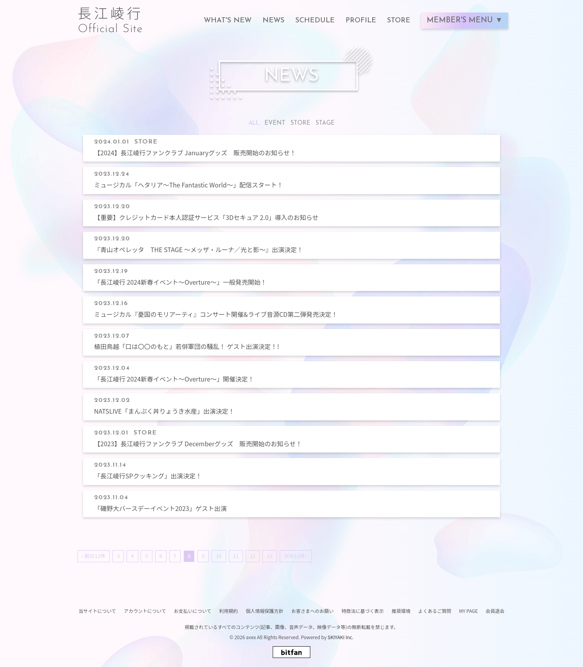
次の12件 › (296, 556)
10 (218, 556)
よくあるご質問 (434, 610)
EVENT (274, 123)
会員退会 (495, 610)
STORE (300, 123)
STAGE (325, 123)
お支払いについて (193, 610)
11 (236, 556)
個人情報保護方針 (264, 610)
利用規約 (228, 610)
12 (252, 556)
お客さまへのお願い (312, 610)
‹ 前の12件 (93, 556)
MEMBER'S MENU (461, 20)
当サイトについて (97, 610)
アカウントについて (145, 610)
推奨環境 (400, 610)
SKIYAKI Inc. (340, 637)
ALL (253, 123)
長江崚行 (110, 16)
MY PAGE (468, 610)
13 (269, 556)
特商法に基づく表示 (362, 610)
